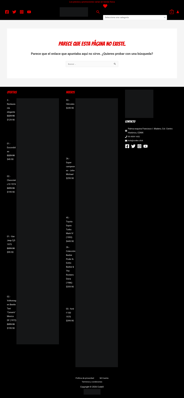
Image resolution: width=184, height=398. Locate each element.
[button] (98, 12)
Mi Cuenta (91, 378)
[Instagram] (22, 12)
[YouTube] (29, 12)
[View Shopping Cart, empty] (172, 12)
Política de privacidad (74, 378)
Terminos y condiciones (109, 378)
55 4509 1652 (134, 136)
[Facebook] (7, 12)
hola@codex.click (136, 140)
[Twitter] (14, 12)
